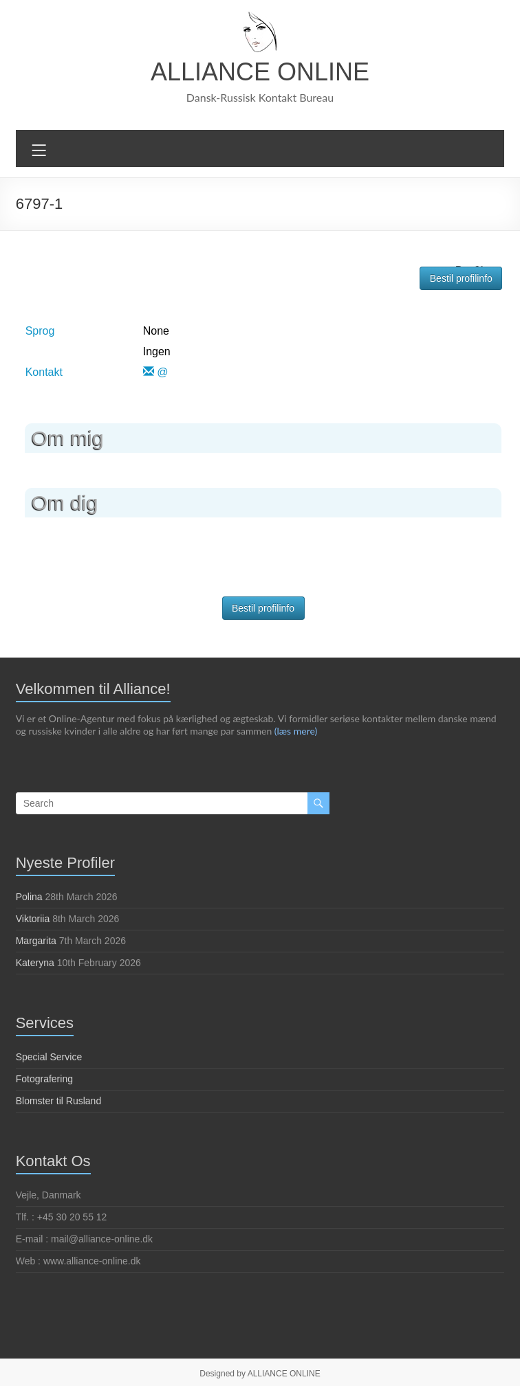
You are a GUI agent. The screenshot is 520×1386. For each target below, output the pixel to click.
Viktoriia (33, 918)
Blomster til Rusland (59, 1100)
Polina (29, 896)
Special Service (49, 1056)
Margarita (36, 940)
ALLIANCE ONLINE (260, 72)
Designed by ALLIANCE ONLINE (259, 1373)
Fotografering (44, 1078)
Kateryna (35, 962)
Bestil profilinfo (461, 277)
